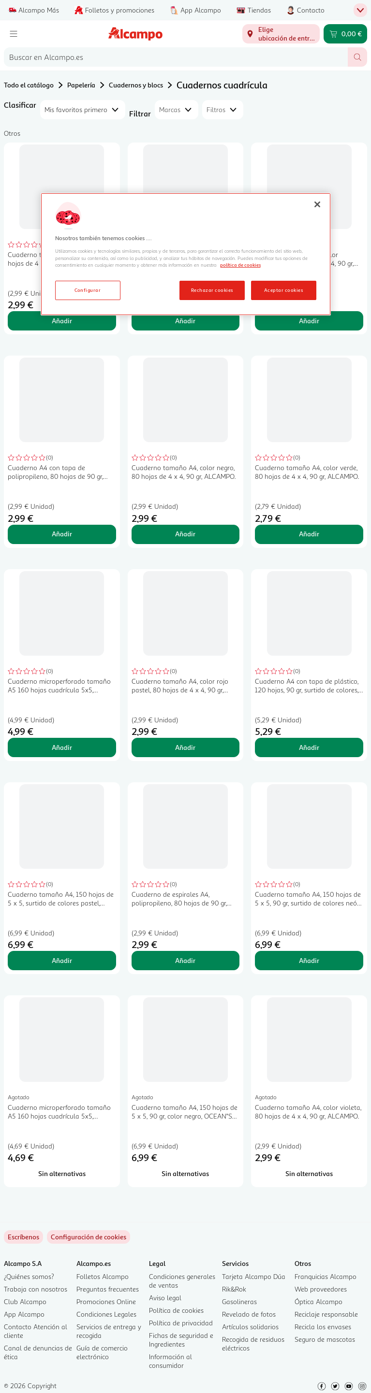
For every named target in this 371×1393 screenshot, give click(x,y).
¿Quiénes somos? (29, 1276)
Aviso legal (165, 1297)
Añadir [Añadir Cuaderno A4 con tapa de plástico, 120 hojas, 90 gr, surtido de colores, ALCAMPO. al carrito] (309, 747)
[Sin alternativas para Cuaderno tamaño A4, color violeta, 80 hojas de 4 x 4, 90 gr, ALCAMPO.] (309, 1173)
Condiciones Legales (106, 1314)
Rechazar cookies (212, 290)
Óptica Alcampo (318, 1301)
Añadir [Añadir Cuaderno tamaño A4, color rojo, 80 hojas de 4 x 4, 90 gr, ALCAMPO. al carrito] (62, 320)
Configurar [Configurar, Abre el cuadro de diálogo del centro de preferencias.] (87, 290)
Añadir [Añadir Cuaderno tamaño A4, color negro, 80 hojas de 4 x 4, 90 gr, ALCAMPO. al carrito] (185, 534)
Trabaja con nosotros (35, 1289)
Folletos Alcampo (102, 1276)
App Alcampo (24, 1314)
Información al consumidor (170, 1360)
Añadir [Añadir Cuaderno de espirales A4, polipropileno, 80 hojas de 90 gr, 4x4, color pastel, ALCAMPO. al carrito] (185, 960)
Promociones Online (106, 1301)
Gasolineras (239, 1301)
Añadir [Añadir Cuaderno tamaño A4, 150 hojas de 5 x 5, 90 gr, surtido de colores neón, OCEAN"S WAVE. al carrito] (309, 960)
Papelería (81, 85)
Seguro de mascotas (325, 1339)
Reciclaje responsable (326, 1314)
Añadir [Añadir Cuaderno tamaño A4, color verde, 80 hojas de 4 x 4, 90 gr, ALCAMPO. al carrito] (309, 534)
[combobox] (175, 57)
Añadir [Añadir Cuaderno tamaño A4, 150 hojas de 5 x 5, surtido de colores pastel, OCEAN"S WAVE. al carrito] (62, 960)
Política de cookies (176, 1310)
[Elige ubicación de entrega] (281, 33)
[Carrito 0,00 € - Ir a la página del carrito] (345, 33)
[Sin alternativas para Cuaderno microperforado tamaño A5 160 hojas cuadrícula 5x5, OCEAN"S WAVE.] (62, 1173)
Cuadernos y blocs (136, 85)
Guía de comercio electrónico (102, 1352)
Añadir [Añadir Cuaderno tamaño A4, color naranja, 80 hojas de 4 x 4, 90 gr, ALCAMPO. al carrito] (185, 320)
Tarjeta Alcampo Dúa (253, 1276)
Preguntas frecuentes (107, 1289)
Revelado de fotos (249, 1314)
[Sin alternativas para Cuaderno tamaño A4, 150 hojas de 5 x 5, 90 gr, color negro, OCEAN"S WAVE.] (186, 1173)
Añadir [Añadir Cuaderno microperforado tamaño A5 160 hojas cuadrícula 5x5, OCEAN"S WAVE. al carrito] (62, 747)
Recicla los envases (323, 1326)
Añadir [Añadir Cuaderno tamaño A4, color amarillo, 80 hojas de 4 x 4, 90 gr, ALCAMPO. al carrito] (309, 320)
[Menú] (13, 33)
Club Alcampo (25, 1301)
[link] (88, 1237)
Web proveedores (321, 1289)
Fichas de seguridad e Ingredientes (181, 1339)
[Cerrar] (317, 204)
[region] (186, 254)
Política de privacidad (181, 1323)
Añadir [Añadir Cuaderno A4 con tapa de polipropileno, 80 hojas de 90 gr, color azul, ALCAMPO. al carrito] (62, 534)
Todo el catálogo (29, 85)
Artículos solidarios (250, 1326)
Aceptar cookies (283, 290)
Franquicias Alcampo (325, 1276)
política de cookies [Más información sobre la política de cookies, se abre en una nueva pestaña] (240, 265)
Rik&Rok (234, 1289)
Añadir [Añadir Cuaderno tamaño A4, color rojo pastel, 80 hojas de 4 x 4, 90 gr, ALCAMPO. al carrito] (185, 747)
